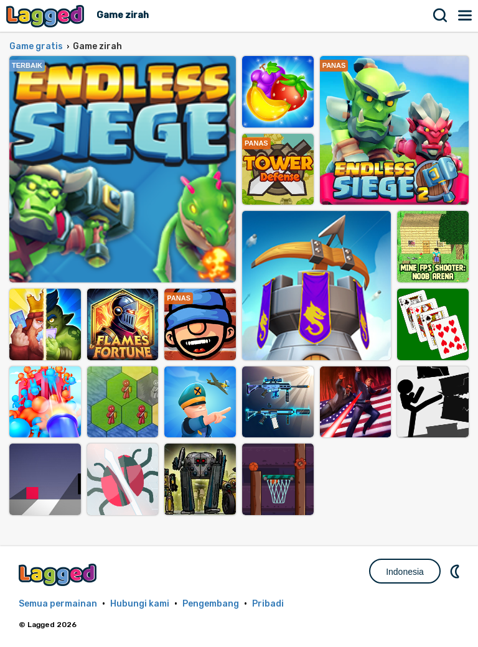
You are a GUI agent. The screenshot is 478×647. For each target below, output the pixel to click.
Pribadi (268, 603)
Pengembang (210, 603)
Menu (465, 15)
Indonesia (405, 572)
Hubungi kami (139, 603)
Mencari (440, 15)
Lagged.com (59, 574)
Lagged (46, 16)
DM (456, 571)
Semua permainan (58, 603)
